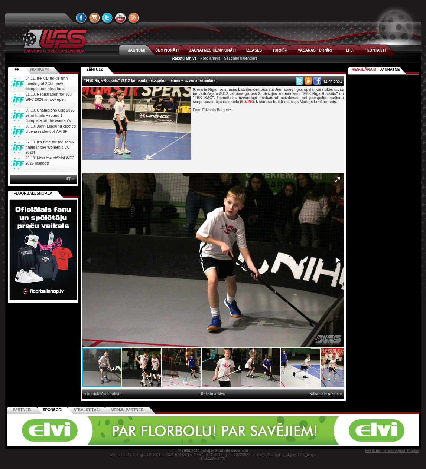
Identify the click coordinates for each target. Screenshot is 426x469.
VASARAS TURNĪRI (315, 50)
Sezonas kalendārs (240, 58)
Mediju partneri (127, 410)
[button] (337, 180)
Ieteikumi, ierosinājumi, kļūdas (392, 451)
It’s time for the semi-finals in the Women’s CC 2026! (50, 147)
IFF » (70, 179)
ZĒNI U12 (95, 69)
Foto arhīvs (210, 58)
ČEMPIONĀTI (167, 50)
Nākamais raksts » (325, 394)
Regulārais (364, 69)
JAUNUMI (136, 50)
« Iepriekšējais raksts (103, 394)
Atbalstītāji (87, 410)
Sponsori (52, 410)
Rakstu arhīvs (184, 58)
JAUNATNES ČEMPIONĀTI (212, 50)
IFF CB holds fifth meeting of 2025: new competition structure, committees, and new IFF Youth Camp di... (40, 88)
